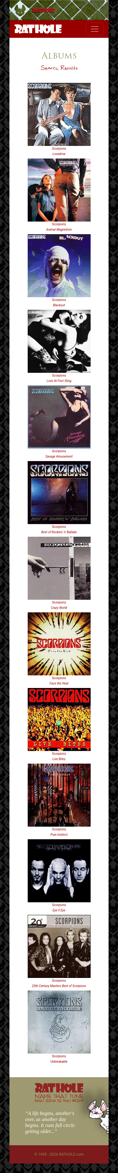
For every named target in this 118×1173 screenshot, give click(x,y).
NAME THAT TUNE (59, 1097)
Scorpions (59, 148)
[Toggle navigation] (95, 29)
